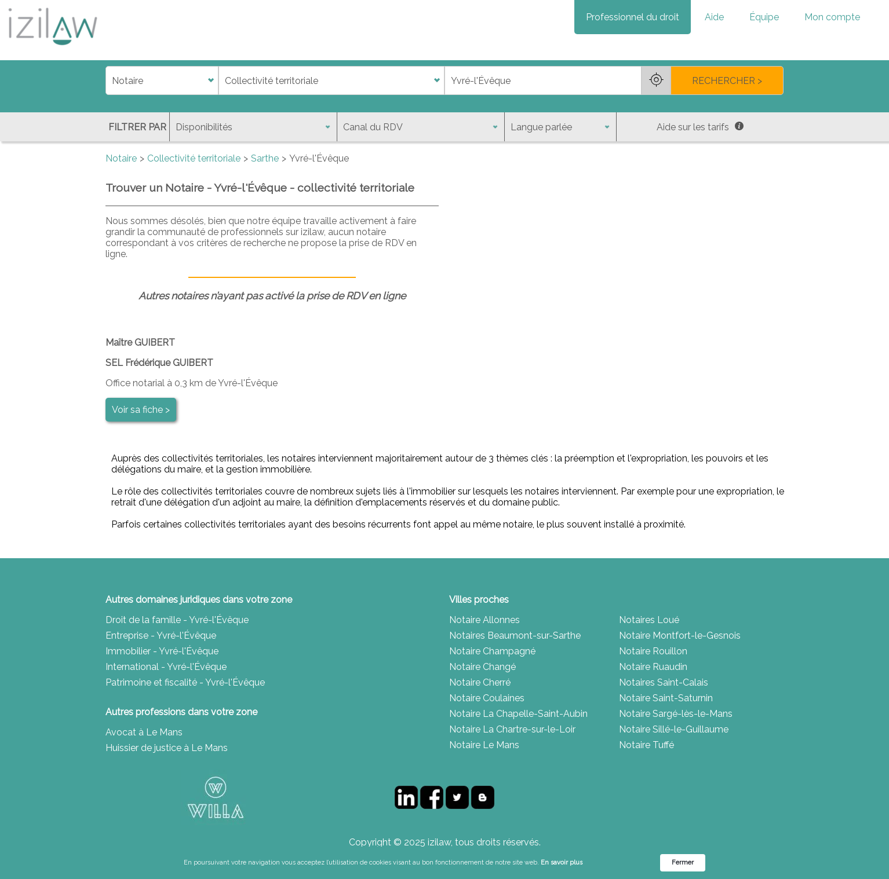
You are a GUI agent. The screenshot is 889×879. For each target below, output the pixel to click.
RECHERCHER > (727, 80)
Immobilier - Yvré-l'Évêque (161, 651)
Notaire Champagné (492, 651)
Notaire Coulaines (486, 698)
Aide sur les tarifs (700, 127)
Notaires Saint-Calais (663, 682)
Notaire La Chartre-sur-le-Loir (512, 729)
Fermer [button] (683, 862)
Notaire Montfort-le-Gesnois (680, 635)
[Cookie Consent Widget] (444, 863)
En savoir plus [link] (561, 862)
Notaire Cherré (480, 682)
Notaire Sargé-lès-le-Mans (676, 713)
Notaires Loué (649, 619)
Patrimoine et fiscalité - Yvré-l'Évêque (185, 682)
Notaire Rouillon (653, 651)
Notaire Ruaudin (653, 666)
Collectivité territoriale (194, 158)
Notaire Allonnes (484, 619)
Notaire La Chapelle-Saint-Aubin (518, 713)
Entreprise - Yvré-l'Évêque (160, 635)
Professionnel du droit (632, 17)
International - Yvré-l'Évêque (166, 666)
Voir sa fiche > (141, 409)
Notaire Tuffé (646, 744)
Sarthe (265, 158)
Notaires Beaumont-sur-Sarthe (515, 635)
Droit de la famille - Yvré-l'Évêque (177, 619)
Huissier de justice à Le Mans (166, 747)
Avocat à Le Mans (144, 732)
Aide (714, 17)
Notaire (121, 158)
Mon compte (832, 17)
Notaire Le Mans (484, 744)
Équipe (764, 17)
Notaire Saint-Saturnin (666, 698)
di (109, 80)
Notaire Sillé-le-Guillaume (673, 729)
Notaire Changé (482, 666)
